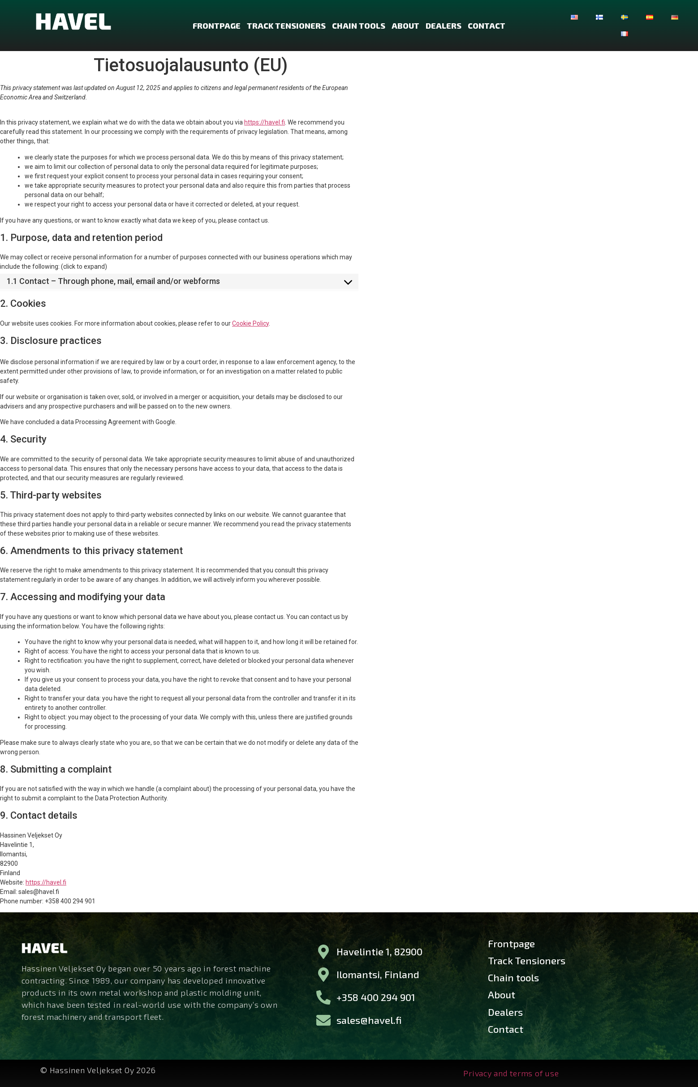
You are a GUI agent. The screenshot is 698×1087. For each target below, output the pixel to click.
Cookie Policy (250, 323)
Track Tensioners (286, 25)
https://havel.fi (264, 122)
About (405, 25)
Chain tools (358, 25)
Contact (486, 25)
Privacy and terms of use (511, 1073)
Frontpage (217, 25)
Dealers (443, 25)
